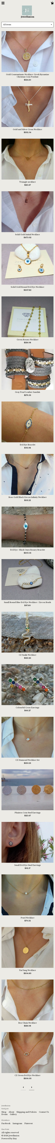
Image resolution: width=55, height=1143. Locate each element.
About (12, 1112)
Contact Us (44, 1112)
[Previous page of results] (23, 1087)
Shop (4, 1112)
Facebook (6, 1123)
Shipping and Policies (27, 1112)
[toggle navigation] (2, 3)
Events (4, 1114)
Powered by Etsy (9, 1138)
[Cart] (52, 4)
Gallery (13, 1114)
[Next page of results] (31, 1087)
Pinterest (28, 1123)
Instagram (18, 1123)
